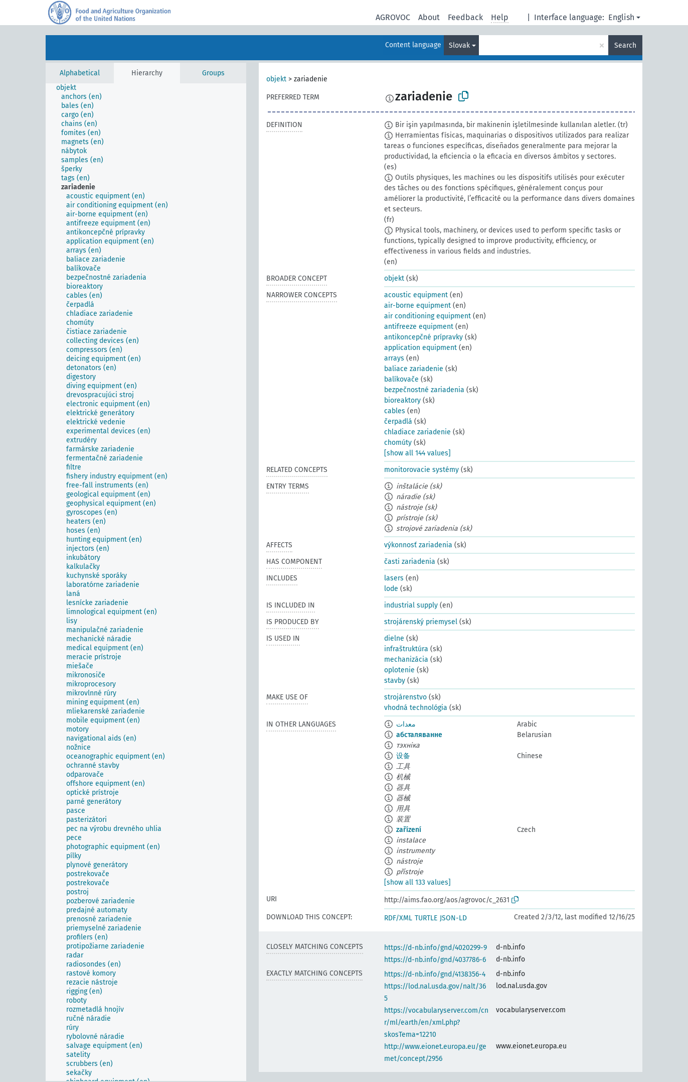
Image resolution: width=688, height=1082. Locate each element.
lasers (394, 578)
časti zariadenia (409, 561)
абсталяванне (419, 735)
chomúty (398, 442)
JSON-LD (453, 918)
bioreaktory (402, 400)
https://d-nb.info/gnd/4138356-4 (434, 974)
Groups (213, 73)
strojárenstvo (405, 697)
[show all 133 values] (417, 882)
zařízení (408, 829)
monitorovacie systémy (421, 469)
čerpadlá (398, 421)
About (429, 17)
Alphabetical (80, 73)
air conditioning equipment (427, 316)
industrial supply (411, 605)
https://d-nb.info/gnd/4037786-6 (435, 959)
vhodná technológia (415, 707)
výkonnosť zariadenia (418, 545)
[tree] (146, 582)
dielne (394, 638)
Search (625, 45)
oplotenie (399, 670)
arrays (394, 358)
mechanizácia (406, 659)
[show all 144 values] (417, 453)
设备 (403, 756)
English (621, 17)
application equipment (420, 347)
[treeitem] (70, 87)
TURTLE (426, 918)
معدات (406, 724)
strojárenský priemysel (420, 622)
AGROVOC (393, 17)
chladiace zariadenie (417, 432)
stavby (394, 680)
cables (394, 411)
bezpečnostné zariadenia (424, 390)
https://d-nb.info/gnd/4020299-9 (435, 947)
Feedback (465, 17)
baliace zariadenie (413, 369)
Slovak (459, 45)
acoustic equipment (416, 295)
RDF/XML (398, 918)
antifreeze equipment (418, 326)
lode (391, 588)
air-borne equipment (417, 305)
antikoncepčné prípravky (423, 337)
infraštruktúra (406, 649)
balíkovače (401, 379)
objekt (276, 79)
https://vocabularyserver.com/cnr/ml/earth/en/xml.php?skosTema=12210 (436, 1022)
